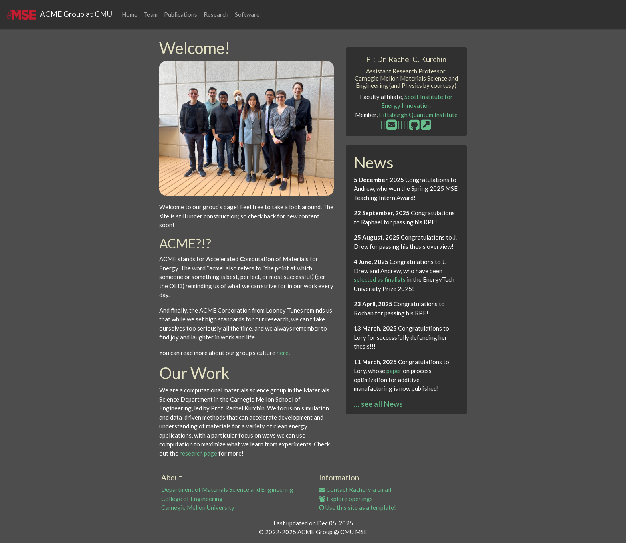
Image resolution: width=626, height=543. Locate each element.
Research (216, 14)
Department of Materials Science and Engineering (227, 489)
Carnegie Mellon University (197, 507)
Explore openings (346, 498)
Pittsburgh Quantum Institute (418, 114)
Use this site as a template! (357, 507)
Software (247, 14)
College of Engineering (192, 498)
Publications (180, 14)
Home (129, 14)
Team (151, 14)
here (283, 352)
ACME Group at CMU (59, 14)
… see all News (378, 403)
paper (394, 370)
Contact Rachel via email (355, 489)
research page (198, 453)
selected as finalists (380, 279)
